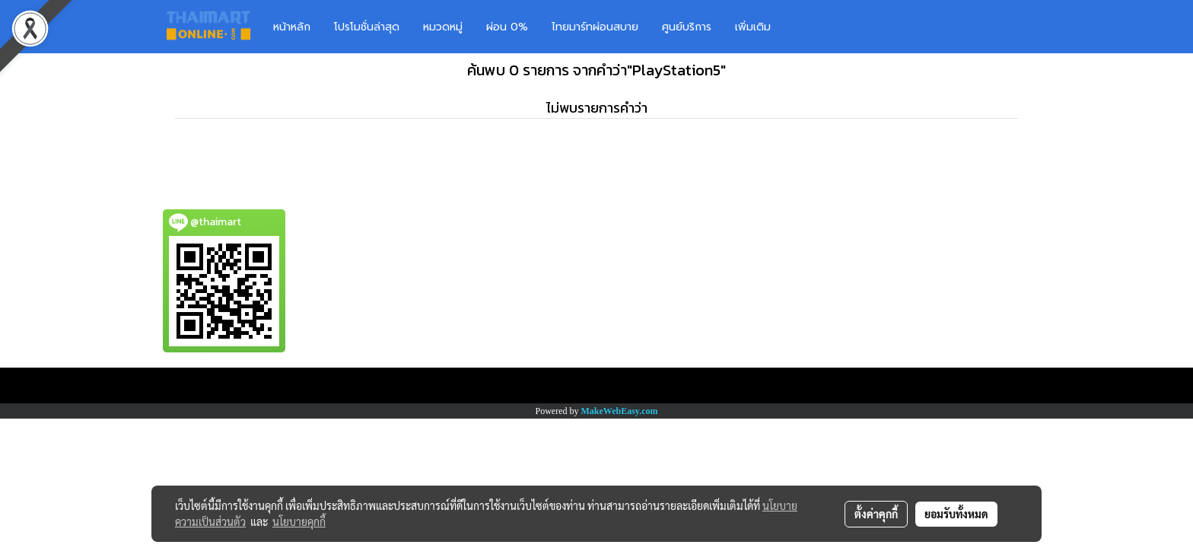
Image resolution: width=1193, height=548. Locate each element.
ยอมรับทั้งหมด (956, 514)
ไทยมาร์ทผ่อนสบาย (595, 27)
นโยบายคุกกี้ (299, 521)
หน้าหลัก (291, 27)
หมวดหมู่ (443, 27)
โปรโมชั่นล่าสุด (366, 27)
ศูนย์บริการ (686, 27)
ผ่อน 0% (507, 27)
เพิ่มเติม (753, 27)
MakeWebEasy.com (619, 411)
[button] (805, 27)
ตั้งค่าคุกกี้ (876, 514)
